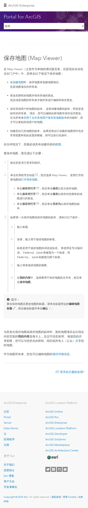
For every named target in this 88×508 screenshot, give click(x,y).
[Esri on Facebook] (53, 469)
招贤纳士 (9, 470)
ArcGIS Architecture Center (62, 450)
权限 (58, 144)
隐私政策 (56, 497)
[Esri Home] (52, 457)
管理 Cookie (69, 497)
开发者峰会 (10, 487)
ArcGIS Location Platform (60, 428)
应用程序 (9, 439)
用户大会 (9, 481)
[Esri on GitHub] (59, 469)
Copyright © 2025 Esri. (16, 497)
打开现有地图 (29, 179)
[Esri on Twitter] (47, 469)
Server (8, 422)
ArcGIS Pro (51, 417)
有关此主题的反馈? (72, 372)
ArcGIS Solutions (55, 439)
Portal (7, 417)
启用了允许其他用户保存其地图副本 (45, 117)
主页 (6, 411)
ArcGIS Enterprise (21, 5)
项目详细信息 (61, 354)
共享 (78, 340)
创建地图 (18, 82)
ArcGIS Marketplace (57, 444)
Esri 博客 (9, 475)
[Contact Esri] (65, 469)
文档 (6, 444)
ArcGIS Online (54, 411)
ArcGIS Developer (56, 433)
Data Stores (11, 428)
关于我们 (9, 464)
